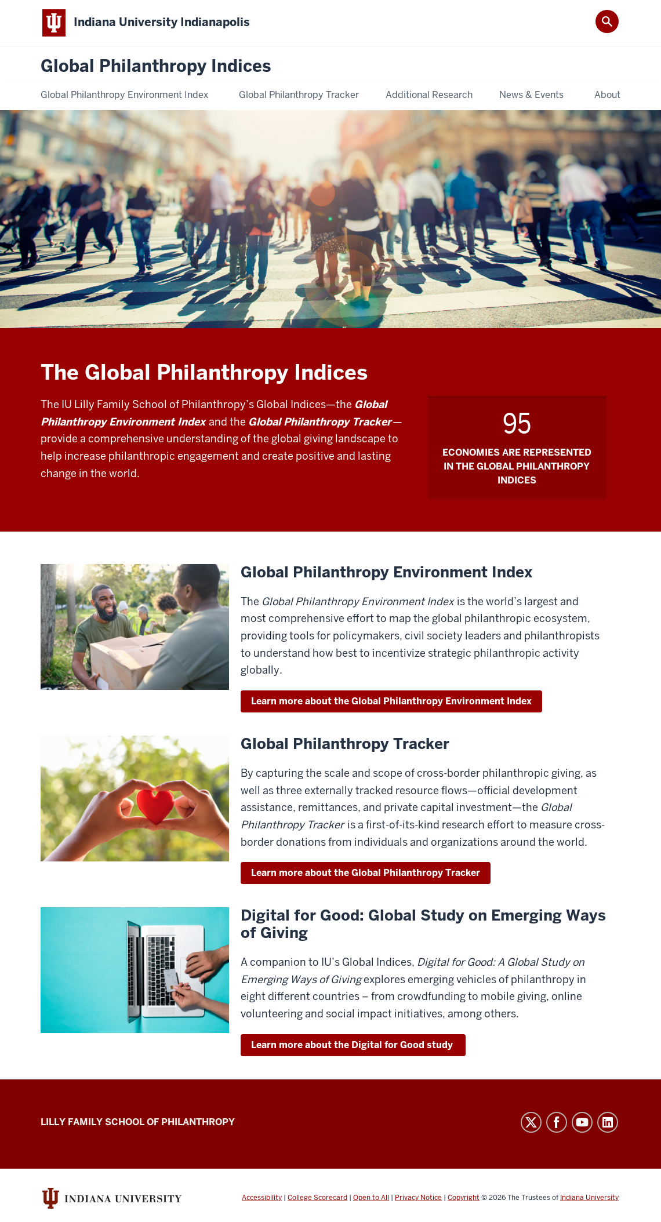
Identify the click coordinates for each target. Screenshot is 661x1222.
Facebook (556, 1122)
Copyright (464, 1197)
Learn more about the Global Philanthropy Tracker (365, 873)
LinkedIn (607, 1122)
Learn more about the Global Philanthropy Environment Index (391, 701)
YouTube (582, 1122)
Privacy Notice (418, 1197)
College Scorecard (317, 1197)
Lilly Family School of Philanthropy (138, 1122)
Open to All (371, 1197)
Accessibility (262, 1197)
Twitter (531, 1122)
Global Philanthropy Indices (156, 66)
